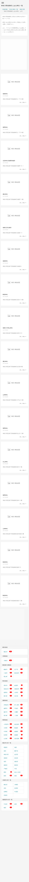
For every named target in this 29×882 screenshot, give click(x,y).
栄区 (5, 761)
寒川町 (5, 715)
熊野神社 (5, 127)
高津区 (16, 788)
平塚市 (16, 708)
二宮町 (16, 715)
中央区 (5, 804)
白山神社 (5, 461)
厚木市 (5, 685)
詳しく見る (23, 102)
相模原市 (16, 689)
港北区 (16, 758)
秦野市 (5, 708)
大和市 (16, 692)
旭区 (15, 747)
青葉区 (5, 747)
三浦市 (5, 673)
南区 (15, 775)
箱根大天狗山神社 (8, 328)
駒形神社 (5, 294)
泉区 (5, 751)
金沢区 (16, 754)
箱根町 (16, 731)
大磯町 (16, 712)
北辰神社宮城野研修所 (9, 160)
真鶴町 (16, 735)
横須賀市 (16, 673)
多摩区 (5, 791)
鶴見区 (16, 765)
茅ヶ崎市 (16, 705)
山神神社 (5, 395)
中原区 (16, 791)
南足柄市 (16, 724)
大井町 (5, 728)
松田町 (5, 735)
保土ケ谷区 (17, 772)
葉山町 (5, 676)
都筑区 (5, 765)
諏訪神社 (5, 194)
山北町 (5, 738)
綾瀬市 (16, 685)
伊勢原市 (6, 705)
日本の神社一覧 (13, 9)
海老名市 (6, 689)
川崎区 (16, 784)
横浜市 (5, 651)
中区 (15, 768)
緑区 (5, 775)
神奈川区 (6, 754)
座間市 (5, 692)
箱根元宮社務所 (7, 227)
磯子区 (16, 751)
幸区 (5, 788)
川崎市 (5, 660)
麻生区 (5, 784)
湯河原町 (16, 738)
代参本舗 (4, 9)
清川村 (16, 696)
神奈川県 (22, 9)
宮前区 (5, 795)
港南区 (5, 758)
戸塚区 (5, 768)
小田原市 (6, 724)
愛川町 (5, 696)
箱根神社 (5, 261)
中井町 (5, 731)
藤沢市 (5, 712)
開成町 (16, 728)
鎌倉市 (5, 669)
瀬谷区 (16, 761)
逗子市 (16, 669)
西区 (5, 772)
